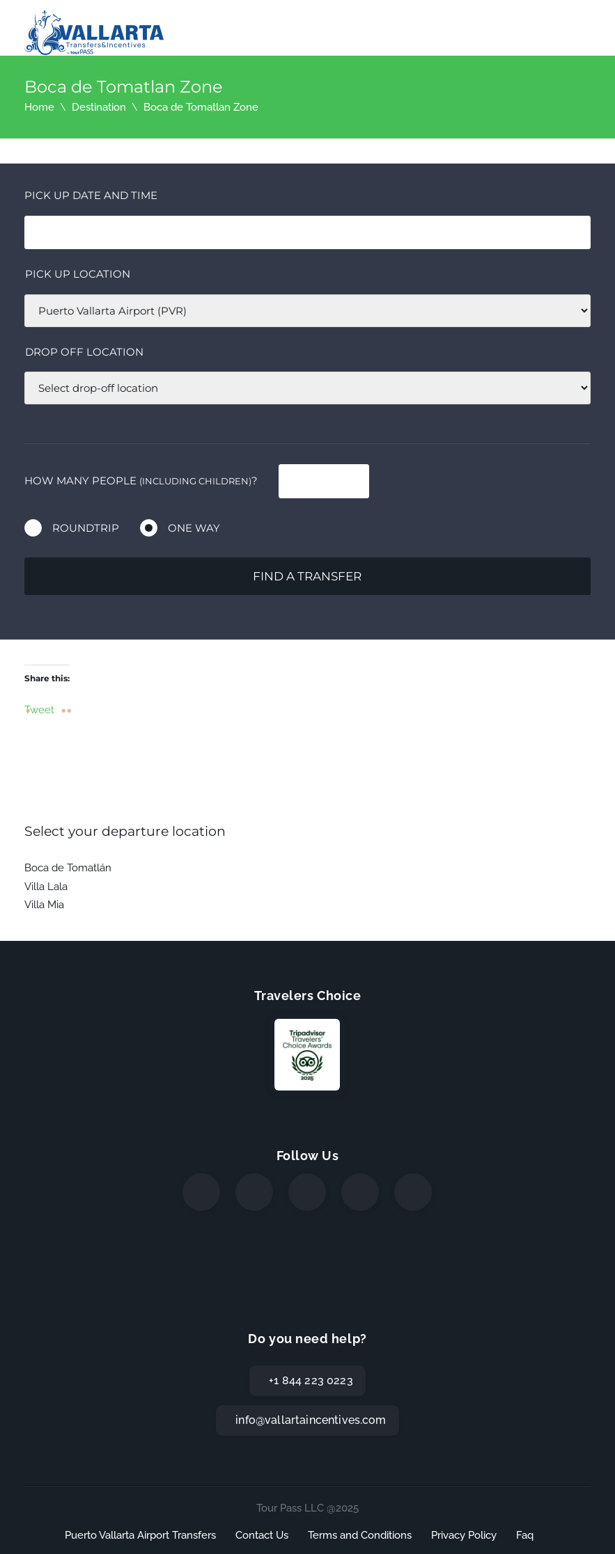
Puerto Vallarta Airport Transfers (140, 1535)
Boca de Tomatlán (67, 868)
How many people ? (141, 480)
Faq (525, 1535)
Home (39, 107)
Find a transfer (307, 576)
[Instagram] (307, 1192)
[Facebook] (201, 1192)
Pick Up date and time (90, 195)
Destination (99, 107)
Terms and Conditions (360, 1535)
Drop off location (84, 351)
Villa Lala (46, 886)
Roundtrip (85, 527)
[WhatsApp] (360, 1192)
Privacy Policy (464, 1535)
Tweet (39, 709)
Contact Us (261, 1535)
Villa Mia (44, 904)
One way (194, 527)
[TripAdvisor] (413, 1192)
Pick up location (77, 273)
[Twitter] (254, 1192)
